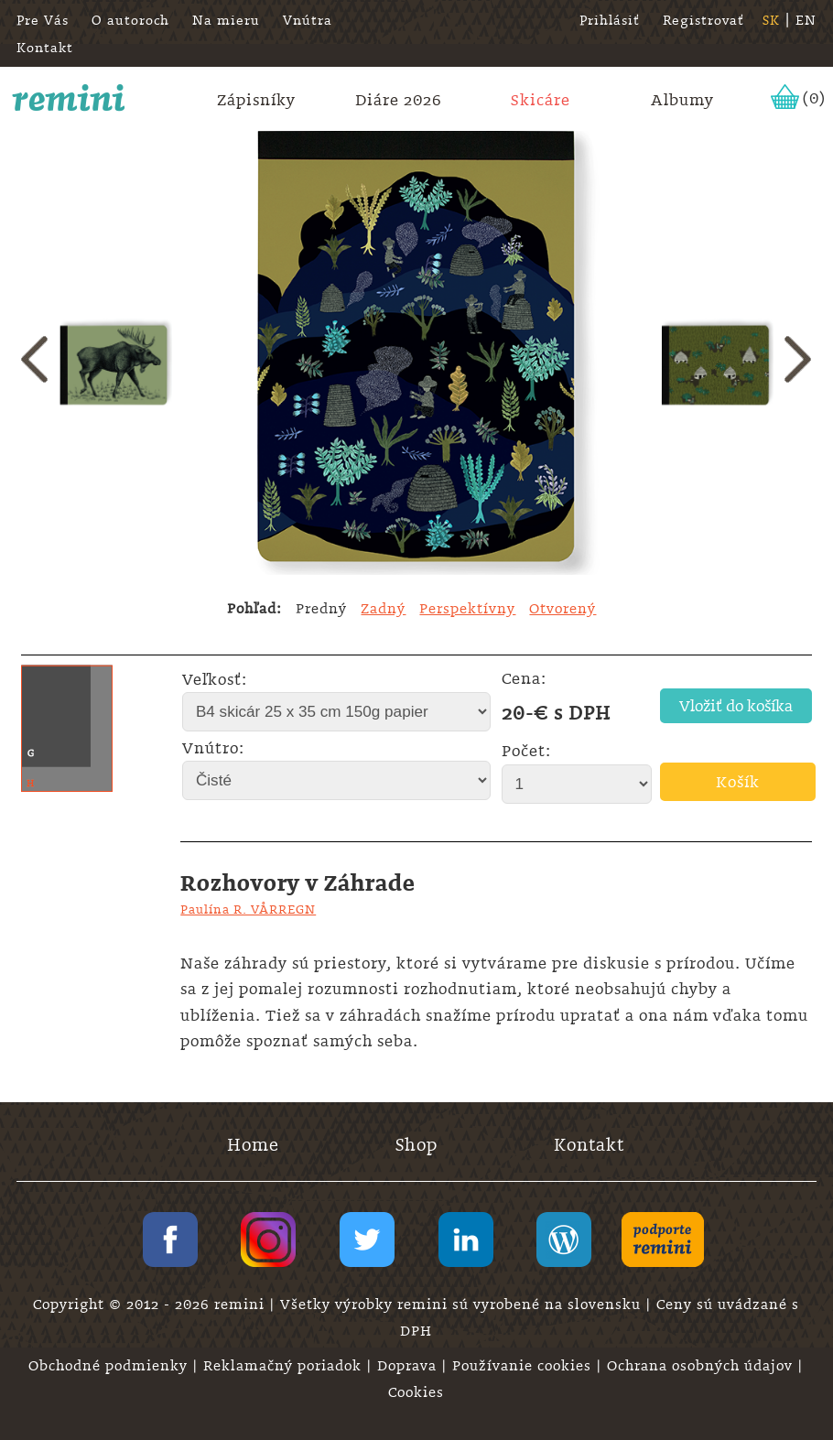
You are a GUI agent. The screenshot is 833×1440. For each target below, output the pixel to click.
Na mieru (226, 20)
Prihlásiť (609, 20)
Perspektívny (467, 609)
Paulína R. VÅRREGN (248, 909)
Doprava (409, 1366)
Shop (416, 1144)
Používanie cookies (524, 1366)
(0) (814, 98)
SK (771, 20)
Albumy (682, 100)
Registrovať (703, 20)
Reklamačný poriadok (284, 1366)
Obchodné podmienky (110, 1366)
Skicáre (540, 100)
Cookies (416, 1392)
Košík (738, 782)
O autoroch (130, 20)
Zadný (383, 609)
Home (253, 1144)
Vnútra (307, 20)
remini (69, 98)
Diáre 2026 (398, 100)
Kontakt (44, 47)
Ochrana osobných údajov (702, 1366)
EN (806, 20)
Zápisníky (256, 100)
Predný (321, 609)
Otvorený (562, 609)
